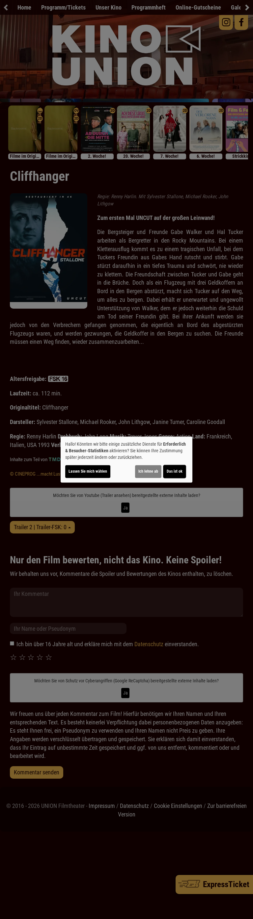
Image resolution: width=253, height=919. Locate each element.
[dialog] (126, 459)
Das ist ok (175, 471)
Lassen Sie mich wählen (88, 471)
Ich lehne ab (148, 471)
